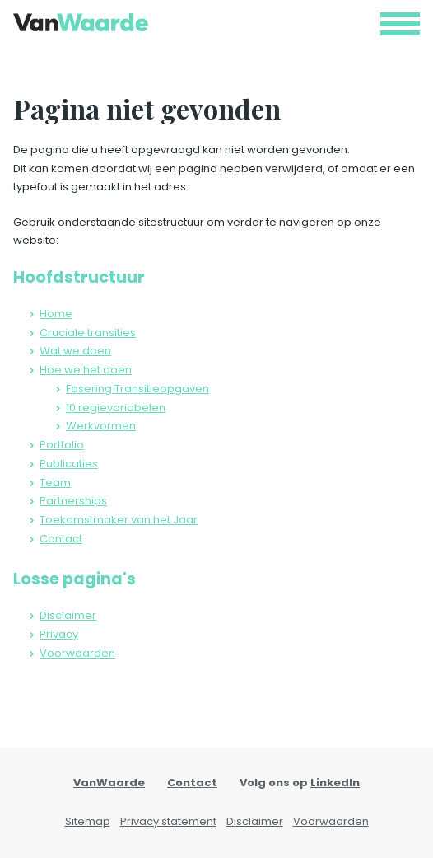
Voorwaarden (77, 653)
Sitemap (87, 821)
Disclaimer (68, 615)
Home (56, 313)
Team (55, 482)
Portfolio (62, 444)
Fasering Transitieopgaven (137, 388)
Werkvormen (101, 426)
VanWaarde (109, 782)
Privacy (59, 634)
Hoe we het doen (86, 369)
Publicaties (69, 463)
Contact (61, 538)
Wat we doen (75, 351)
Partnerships (73, 501)
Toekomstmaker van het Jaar (119, 519)
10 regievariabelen (115, 407)
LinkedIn (335, 782)
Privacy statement (168, 821)
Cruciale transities (88, 332)
